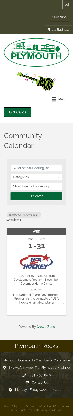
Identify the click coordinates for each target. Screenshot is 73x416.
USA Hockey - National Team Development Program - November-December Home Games (37, 279)
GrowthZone (46, 327)
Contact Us (40, 382)
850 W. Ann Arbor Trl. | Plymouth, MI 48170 (39, 367)
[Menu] (59, 99)
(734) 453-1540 (40, 375)
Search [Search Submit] (36, 196)
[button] (59, 17)
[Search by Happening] (36, 186)
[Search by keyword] (36, 168)
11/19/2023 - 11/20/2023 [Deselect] (24, 214)
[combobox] (36, 177)
